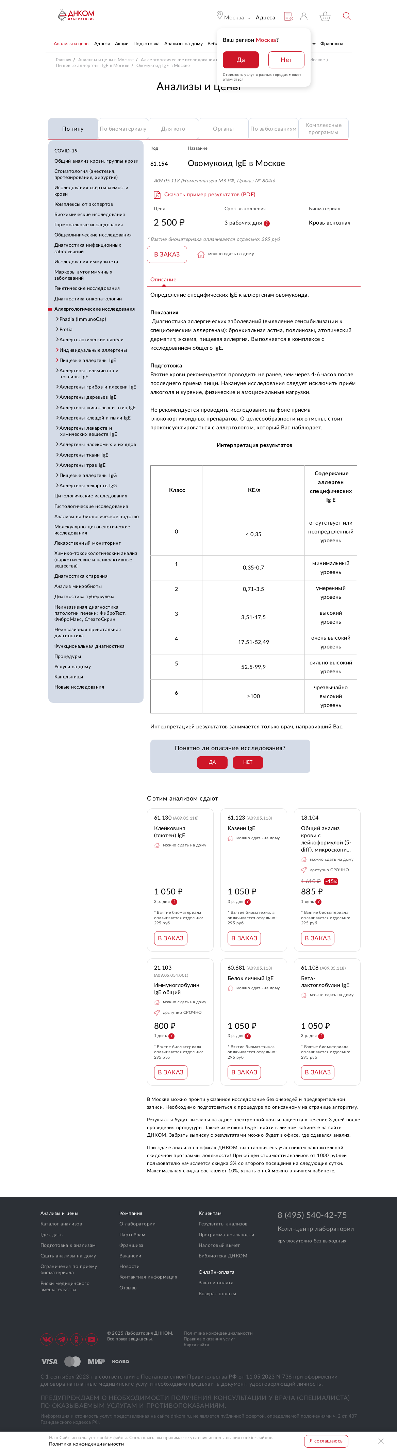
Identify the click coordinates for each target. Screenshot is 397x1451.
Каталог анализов (61, 1224)
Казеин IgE (241, 828)
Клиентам (210, 1213)
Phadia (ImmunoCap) (83, 319)
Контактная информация (148, 1277)
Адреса (265, 17)
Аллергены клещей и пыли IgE (95, 418)
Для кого (173, 129)
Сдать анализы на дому (68, 1256)
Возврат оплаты (217, 1293)
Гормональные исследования (88, 224)
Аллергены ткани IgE (84, 455)
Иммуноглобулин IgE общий (177, 989)
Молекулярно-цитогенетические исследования (92, 530)
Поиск (347, 16)
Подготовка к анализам (68, 1245)
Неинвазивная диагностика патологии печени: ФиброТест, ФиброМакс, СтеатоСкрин (90, 613)
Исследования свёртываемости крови (91, 190)
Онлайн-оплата (217, 1272)
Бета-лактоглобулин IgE (325, 982)
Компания (131, 1213)
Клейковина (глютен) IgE (170, 832)
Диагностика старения (81, 576)
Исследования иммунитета (86, 262)
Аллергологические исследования (94, 309)
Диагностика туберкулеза (84, 596)
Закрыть (381, 1441)
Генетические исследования (87, 288)
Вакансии (130, 1256)
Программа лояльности (226, 1235)
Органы (223, 129)
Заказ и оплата (216, 1283)
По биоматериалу (123, 129)
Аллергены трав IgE (83, 465)
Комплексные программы (323, 128)
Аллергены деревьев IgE (88, 397)
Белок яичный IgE (251, 978)
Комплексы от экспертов (83, 204)
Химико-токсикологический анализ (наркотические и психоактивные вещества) (95, 559)
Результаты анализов (223, 1224)
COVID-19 (66, 151)
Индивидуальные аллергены (93, 350)
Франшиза (131, 1245)
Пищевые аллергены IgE (88, 360)
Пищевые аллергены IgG (88, 475)
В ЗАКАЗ (167, 255)
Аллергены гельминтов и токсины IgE (89, 373)
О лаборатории (137, 1224)
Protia (66, 329)
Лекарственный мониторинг (87, 543)
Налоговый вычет (219, 1245)
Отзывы (128, 1288)
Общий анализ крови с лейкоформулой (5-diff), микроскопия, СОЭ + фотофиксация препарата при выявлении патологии (326, 839)
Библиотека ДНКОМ (223, 1256)
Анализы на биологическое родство (96, 516)
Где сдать (51, 1235)
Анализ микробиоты (78, 586)
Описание (163, 279)
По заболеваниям (273, 129)
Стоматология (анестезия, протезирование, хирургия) (86, 174)
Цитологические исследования (91, 496)
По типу (72, 129)
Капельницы (68, 677)
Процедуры (67, 656)
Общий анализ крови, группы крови (96, 161)
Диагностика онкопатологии (88, 299)
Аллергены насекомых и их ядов (98, 444)
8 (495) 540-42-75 (312, 1215)
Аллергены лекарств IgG (88, 485)
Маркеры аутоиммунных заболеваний (83, 275)
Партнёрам (132, 1235)
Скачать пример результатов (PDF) (209, 194)
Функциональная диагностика (89, 646)
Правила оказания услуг (209, 1339)
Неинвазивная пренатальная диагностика (87, 632)
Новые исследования (79, 687)
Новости (129, 1266)
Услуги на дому (72, 666)
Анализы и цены (59, 1213)
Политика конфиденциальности (218, 1333)
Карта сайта (196, 1345)
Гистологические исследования (91, 506)
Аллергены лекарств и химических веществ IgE (88, 431)
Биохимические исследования (89, 214)
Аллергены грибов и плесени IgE (98, 387)
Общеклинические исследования (93, 235)
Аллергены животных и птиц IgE (98, 408)
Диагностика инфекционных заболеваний (87, 248)
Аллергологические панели (92, 339)
